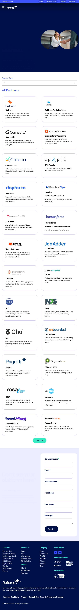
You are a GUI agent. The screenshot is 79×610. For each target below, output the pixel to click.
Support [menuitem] (42, 564)
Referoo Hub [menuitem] (7, 551)
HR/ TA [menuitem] (23, 568)
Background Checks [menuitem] (10, 556)
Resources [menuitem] (25, 548)
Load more (39, 440)
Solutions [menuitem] (6, 548)
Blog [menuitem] (22, 554)
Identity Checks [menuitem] (8, 559)
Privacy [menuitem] (42, 561)
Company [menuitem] (43, 548)
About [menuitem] (42, 551)
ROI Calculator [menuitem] (26, 561)
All (4, 83)
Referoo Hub (57, 7)
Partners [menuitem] (43, 559)
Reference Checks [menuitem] (9, 554)
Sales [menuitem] (41, 566)
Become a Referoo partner (15, 58)
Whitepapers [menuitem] (25, 556)
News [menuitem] (23, 551)
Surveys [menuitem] (5, 571)
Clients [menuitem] (23, 565)
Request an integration (14, 50)
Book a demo (71, 7)
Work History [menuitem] (7, 568)
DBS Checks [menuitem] (7, 561)
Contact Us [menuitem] (44, 554)
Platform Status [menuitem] (26, 559)
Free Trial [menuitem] (43, 556)
